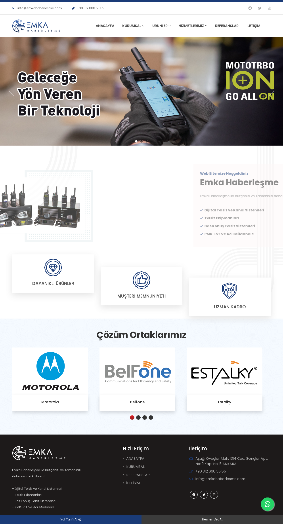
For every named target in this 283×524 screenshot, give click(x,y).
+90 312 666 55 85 (88, 8)
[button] (132, 417)
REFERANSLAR (227, 25)
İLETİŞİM (253, 25)
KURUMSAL (133, 25)
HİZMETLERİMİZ (193, 25)
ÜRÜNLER (161, 25)
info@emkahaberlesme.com (37, 8)
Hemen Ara (212, 519)
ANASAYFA (105, 25)
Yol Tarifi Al (70, 519)
